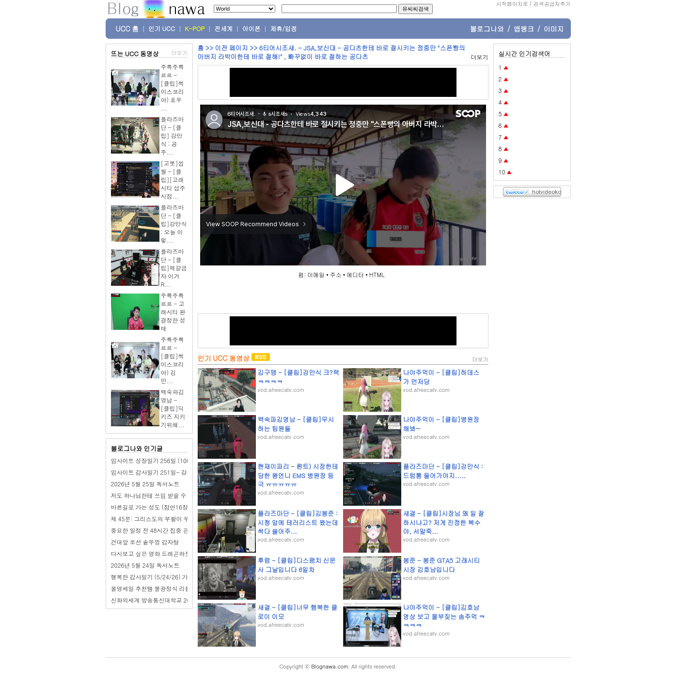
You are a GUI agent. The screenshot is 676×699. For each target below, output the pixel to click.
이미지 (554, 28)
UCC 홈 (127, 28)
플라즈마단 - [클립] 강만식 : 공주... (172, 135)
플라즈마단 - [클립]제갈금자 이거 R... (174, 267)
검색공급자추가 (552, 3)
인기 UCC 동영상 (224, 358)
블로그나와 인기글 (137, 448)
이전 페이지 (231, 47)
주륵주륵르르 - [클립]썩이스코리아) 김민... (172, 360)
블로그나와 (487, 28)
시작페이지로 (512, 3)
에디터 (355, 274)
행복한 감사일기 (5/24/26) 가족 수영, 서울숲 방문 (176, 577)
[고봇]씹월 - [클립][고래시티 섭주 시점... (173, 179)
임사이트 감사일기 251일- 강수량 (155, 472)
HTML (377, 274)
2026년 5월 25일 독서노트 (145, 484)
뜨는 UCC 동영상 (135, 53)
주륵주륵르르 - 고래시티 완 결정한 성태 (173, 311)
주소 (336, 274)
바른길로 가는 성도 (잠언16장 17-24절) (163, 507)
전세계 (224, 28)
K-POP (194, 28)
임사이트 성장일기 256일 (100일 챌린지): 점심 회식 (178, 460)
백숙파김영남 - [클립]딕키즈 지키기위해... (173, 408)
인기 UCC (161, 28)
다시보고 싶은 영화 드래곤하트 (151, 553)
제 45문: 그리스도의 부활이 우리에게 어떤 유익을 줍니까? (186, 518)
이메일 (316, 274)
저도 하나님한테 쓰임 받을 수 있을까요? (163, 495)
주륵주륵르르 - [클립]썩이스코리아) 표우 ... (172, 87)
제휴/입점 (283, 28)
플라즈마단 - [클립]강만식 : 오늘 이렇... (174, 223)
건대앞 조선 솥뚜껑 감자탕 (145, 542)
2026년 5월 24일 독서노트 (145, 565)
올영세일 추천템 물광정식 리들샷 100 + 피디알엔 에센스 (184, 588)
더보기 (180, 52)
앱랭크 (524, 28)
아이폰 (251, 28)
